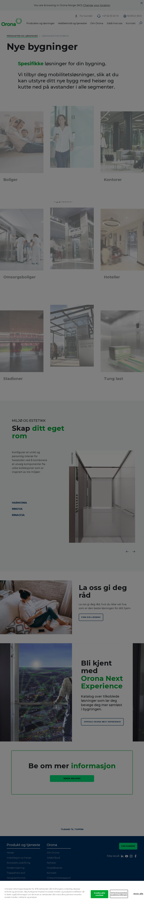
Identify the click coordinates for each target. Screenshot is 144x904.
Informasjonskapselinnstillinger (119, 894)
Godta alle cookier (99, 894)
